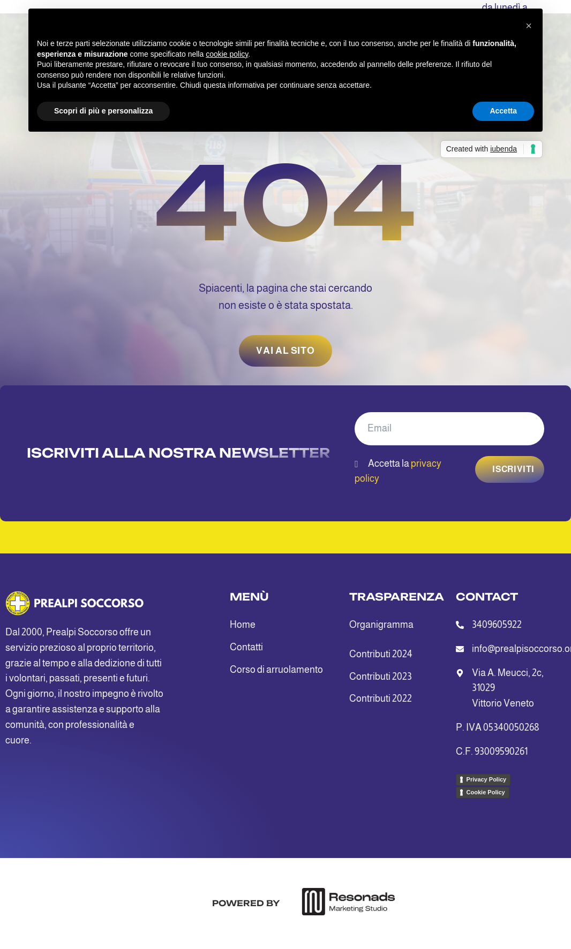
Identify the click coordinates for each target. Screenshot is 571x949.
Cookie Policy (486, 792)
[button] (528, 25)
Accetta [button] (503, 111)
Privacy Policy (487, 779)
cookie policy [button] (227, 54)
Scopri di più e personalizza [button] (103, 111)
